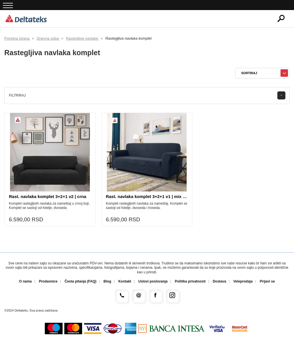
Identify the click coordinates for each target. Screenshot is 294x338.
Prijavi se (267, 281)
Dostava (219, 281)
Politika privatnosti (190, 281)
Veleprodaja (242, 281)
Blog (107, 281)
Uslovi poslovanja (153, 281)
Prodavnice (48, 281)
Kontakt (124, 281)
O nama (25, 281)
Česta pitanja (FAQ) (80, 281)
